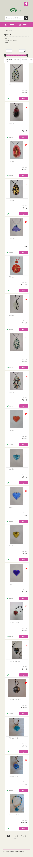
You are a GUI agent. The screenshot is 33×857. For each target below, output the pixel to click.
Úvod (6, 30)
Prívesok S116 (13, 776)
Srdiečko (11, 431)
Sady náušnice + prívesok (11, 40)
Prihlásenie (6, 3)
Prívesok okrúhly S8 (15, 623)
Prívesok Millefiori (14, 661)
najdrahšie (24, 59)
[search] (26, 18)
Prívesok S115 (13, 738)
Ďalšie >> (16, 839)
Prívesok (7, 38)
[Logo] (16, 10)
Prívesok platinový (15, 699)
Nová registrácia (14, 3)
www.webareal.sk (19, 851)
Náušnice (7, 42)
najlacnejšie (17, 59)
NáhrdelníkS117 (14, 815)
